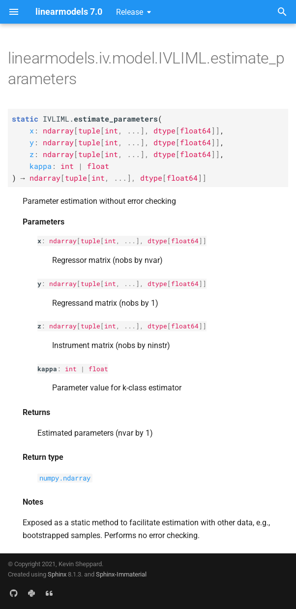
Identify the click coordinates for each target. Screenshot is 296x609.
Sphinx (57, 574)
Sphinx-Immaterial (121, 574)
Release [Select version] (129, 12)
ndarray (63, 240)
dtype (157, 240)
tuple (90, 240)
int (110, 240)
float (98, 368)
